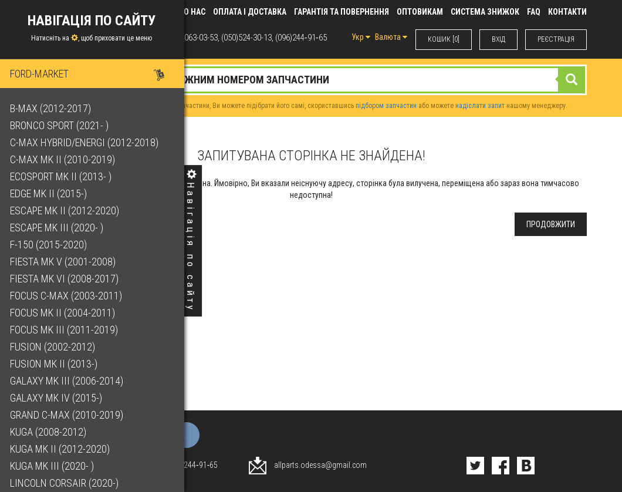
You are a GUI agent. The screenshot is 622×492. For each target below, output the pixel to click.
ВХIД (498, 39)
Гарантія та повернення (341, 11)
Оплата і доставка (249, 11)
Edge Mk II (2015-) (50, 193)
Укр (360, 37)
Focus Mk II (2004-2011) (64, 312)
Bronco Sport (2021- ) (61, 125)
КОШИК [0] (443, 39)
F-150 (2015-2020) (50, 244)
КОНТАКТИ (567, 11)
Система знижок (485, 11)
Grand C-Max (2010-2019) (68, 415)
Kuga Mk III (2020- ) (54, 466)
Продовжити (550, 224)
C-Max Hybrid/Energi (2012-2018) (86, 142)
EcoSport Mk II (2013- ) (62, 176)
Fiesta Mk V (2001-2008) (64, 261)
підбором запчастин (386, 106)
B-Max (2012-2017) (52, 108)
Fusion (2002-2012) (54, 347)
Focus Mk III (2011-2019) (66, 329)
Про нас (189, 11)
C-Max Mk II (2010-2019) (64, 159)
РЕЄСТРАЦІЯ (556, 39)
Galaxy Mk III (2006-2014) (68, 381)
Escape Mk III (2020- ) (58, 227)
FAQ (533, 11)
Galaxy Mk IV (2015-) (58, 398)
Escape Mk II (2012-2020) (66, 210)
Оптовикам (420, 11)
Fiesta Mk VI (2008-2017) (66, 278)
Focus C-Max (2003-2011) (68, 295)
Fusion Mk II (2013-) (55, 364)
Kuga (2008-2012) (50, 432)
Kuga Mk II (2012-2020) (61, 449)
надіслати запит (480, 106)
